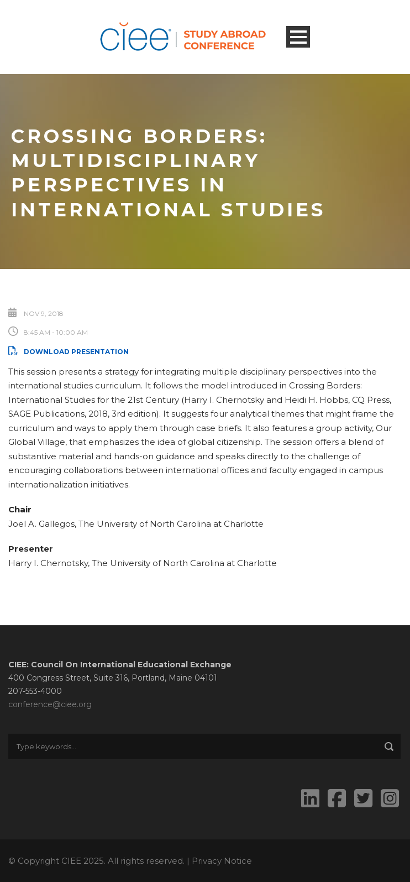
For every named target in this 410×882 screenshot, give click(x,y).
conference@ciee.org (50, 704)
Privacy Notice (222, 860)
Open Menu (298, 37)
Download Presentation (68, 351)
